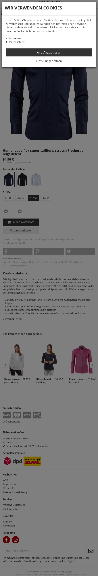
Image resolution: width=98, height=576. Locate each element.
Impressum (16, 38)
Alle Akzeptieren (49, 52)
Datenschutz (17, 42)
